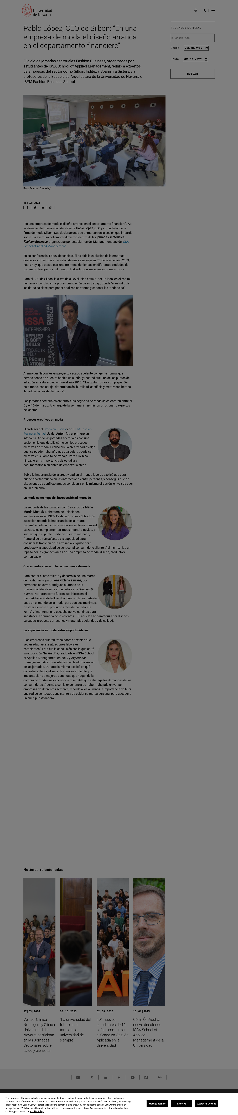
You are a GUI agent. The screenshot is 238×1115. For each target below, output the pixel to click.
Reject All (181, 1103)
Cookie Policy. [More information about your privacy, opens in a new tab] (37, 1111)
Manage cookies (157, 1103)
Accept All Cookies (206, 1103)
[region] (119, 1104)
